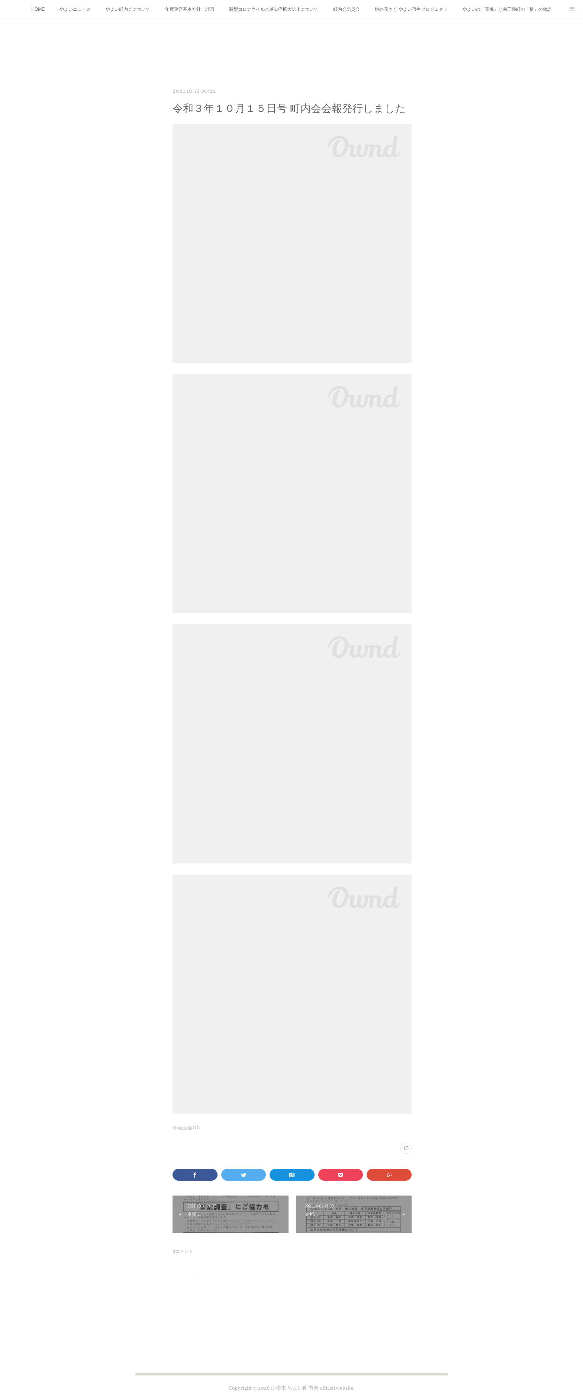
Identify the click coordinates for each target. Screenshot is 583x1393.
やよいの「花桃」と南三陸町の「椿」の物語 (507, 9)
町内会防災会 (346, 9)
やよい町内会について (128, 9)
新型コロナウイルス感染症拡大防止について (273, 9)
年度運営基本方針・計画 (189, 9)
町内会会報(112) (186, 1128)
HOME (38, 9)
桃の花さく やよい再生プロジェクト (411, 9)
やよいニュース (75, 9)
